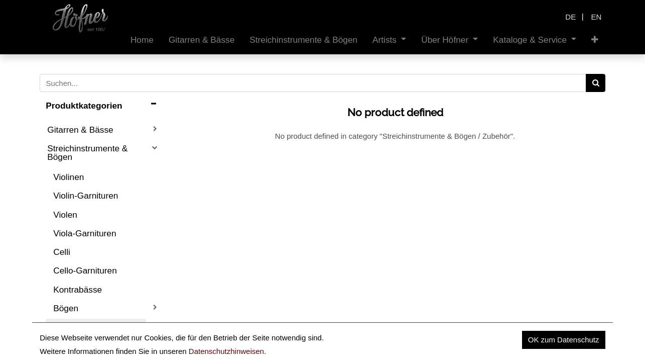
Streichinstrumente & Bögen (87, 152)
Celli (61, 252)
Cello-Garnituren (85, 270)
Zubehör (69, 327)
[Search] (595, 83)
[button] (595, 40)
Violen (65, 215)
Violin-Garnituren (85, 196)
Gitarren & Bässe (80, 130)
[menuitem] (142, 40)
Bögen (65, 308)
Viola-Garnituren (84, 233)
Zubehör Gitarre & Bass (92, 346)
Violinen (68, 177)
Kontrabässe (77, 290)
